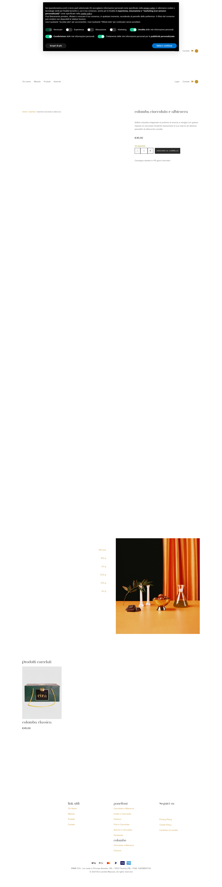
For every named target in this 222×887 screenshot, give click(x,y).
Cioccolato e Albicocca (124, 809)
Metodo (37, 82)
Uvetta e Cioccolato (122, 814)
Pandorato (118, 835)
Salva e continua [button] (164, 46)
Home (24, 112)
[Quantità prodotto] (144, 151)
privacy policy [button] (149, 8)
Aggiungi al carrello (170, 151)
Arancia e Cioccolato (123, 830)
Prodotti (47, 82)
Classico (117, 819)
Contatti (186, 51)
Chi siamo (26, 82)
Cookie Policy (165, 825)
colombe (31, 112)
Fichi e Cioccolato (121, 825)
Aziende (57, 82)
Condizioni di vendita (168, 830)
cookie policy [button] (86, 13)
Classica (117, 851)
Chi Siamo (72, 809)
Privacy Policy (165, 820)
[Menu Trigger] (214, 14)
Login (177, 82)
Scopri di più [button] (56, 46)
